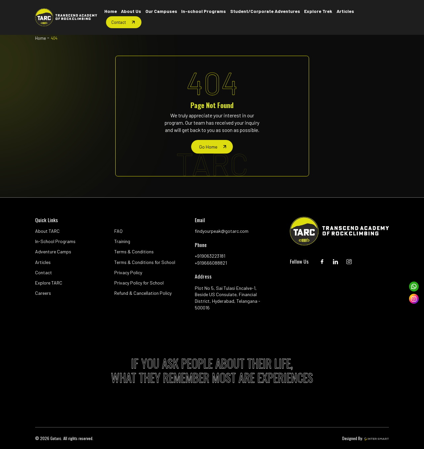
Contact (43, 272)
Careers (43, 293)
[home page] (212, 146)
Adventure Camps (53, 251)
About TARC (47, 231)
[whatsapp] (414, 286)
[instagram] (414, 299)
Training (122, 241)
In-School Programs (55, 241)
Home (40, 38)
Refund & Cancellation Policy (143, 293)
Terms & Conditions (134, 251)
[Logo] (66, 17)
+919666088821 (211, 263)
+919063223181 (210, 256)
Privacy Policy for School (139, 283)
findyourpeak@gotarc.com (221, 231)
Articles (43, 262)
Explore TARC (48, 283)
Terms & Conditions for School (144, 262)
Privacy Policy (128, 272)
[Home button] (110, 12)
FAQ (118, 231)
